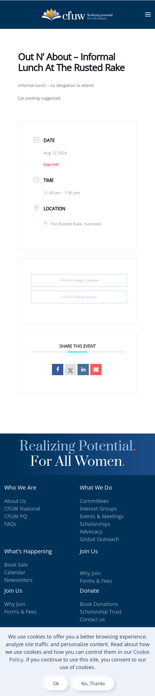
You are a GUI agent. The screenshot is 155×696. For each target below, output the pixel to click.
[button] (148, 14)
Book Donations (99, 604)
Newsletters (18, 580)
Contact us (92, 619)
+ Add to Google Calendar (79, 280)
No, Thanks (93, 683)
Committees (94, 501)
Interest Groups (98, 508)
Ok (56, 683)
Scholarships (95, 523)
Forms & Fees (96, 580)
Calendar (15, 572)
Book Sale (16, 564)
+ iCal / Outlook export (79, 296)
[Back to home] (77, 14)
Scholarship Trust (101, 611)
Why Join (90, 573)
